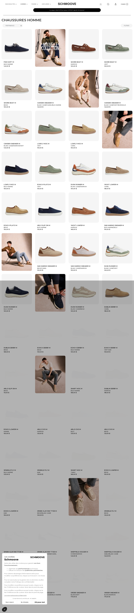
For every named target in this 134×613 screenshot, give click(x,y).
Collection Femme (78, 575)
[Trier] (12, 25)
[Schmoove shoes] (67, 4)
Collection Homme (58, 575)
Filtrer (126, 25)
